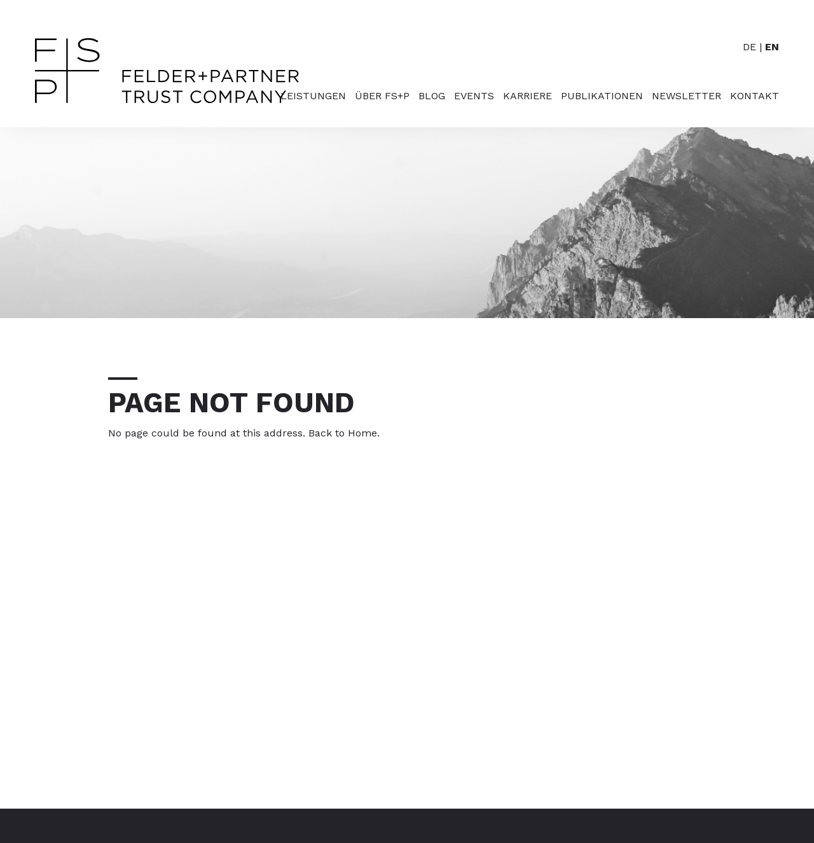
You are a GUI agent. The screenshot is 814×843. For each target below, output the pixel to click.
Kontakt (754, 96)
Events (474, 96)
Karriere (527, 96)
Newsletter (686, 96)
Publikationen (602, 96)
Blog (431, 96)
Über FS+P (382, 96)
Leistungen (313, 96)
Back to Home (342, 433)
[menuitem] (309, 109)
